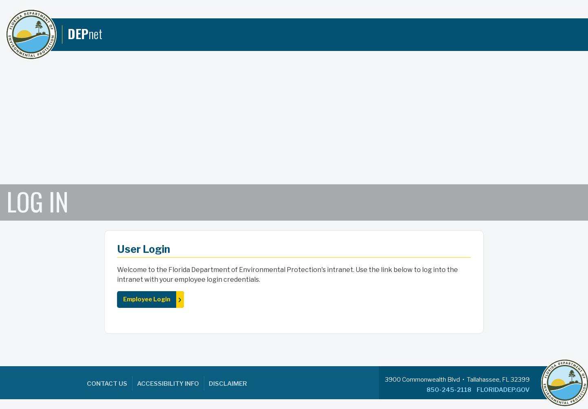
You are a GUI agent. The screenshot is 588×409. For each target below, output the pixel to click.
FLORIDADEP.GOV (503, 390)
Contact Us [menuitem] (107, 383)
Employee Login (146, 299)
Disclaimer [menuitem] (228, 383)
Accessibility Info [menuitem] (168, 383)
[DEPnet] (54, 34)
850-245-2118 (449, 390)
